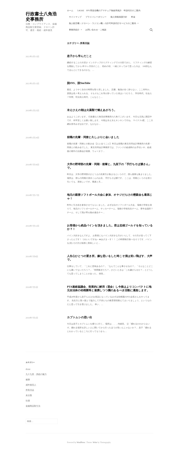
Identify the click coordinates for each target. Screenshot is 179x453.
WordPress (81, 442)
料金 (133, 17)
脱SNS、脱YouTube (78, 83)
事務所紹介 (74, 30)
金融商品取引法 (33, 406)
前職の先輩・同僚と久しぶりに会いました (93, 137)
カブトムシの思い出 (79, 317)
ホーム (70, 10)
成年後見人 (31, 385)
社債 (28, 400)
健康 (28, 379)
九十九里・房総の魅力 (36, 374)
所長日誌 (30, 390)
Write (95, 442)
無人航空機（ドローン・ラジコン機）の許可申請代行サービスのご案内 (102, 23)
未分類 (29, 395)
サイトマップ (75, 17)
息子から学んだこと (79, 56)
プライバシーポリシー (95, 17)
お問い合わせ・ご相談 (95, 30)
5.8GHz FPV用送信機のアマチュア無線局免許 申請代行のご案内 (108, 10)
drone (28, 369)
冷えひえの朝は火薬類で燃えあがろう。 (92, 110)
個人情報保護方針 (118, 17)
